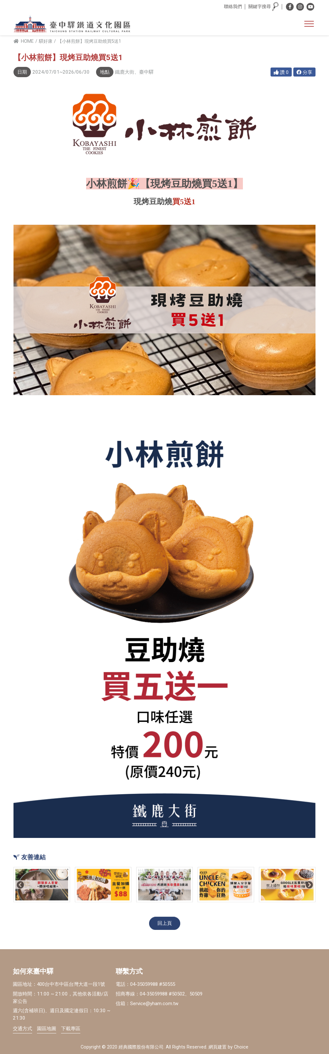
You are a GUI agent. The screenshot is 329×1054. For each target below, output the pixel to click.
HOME (23, 41)
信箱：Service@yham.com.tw (147, 1003)
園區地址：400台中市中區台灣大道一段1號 (59, 984)
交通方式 (22, 1028)
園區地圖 (46, 1028)
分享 (304, 72)
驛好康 (45, 41)
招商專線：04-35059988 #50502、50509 (162, 994)
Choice (241, 1047)
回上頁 (164, 924)
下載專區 (70, 1028)
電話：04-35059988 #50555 (148, 984)
